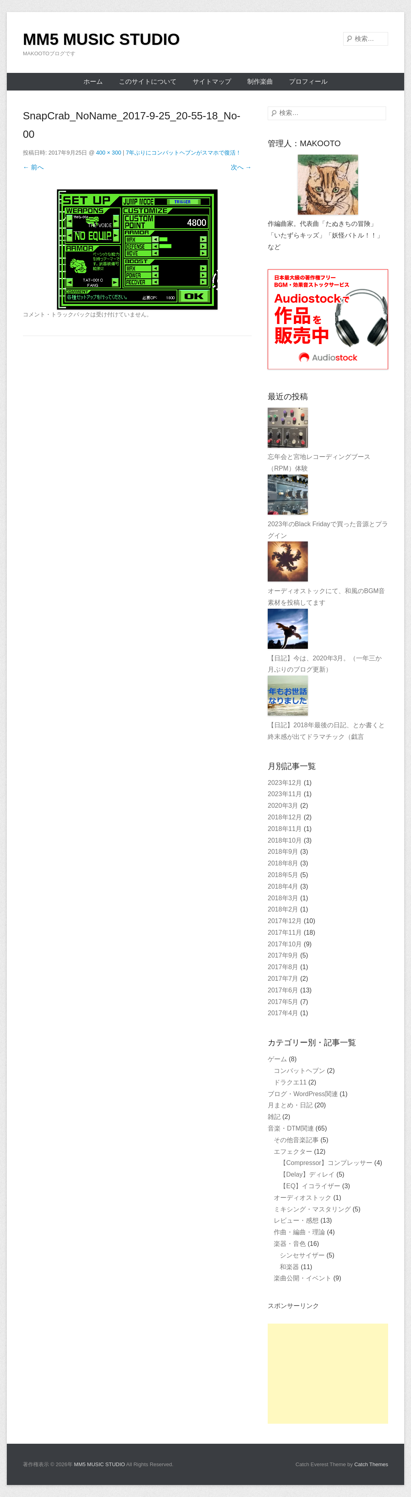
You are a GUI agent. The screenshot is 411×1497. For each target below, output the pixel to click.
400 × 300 (108, 152)
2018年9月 (283, 851)
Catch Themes (371, 1464)
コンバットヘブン (299, 1070)
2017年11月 (285, 932)
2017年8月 (283, 967)
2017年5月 (283, 1001)
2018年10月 (285, 840)
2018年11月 (285, 828)
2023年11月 (285, 794)
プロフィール (308, 81)
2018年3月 (283, 898)
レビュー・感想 (296, 1220)
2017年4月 (283, 1013)
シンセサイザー (302, 1255)
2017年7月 (283, 978)
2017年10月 (285, 944)
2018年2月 (283, 909)
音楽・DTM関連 (291, 1128)
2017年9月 (283, 955)
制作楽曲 (260, 81)
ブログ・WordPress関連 (303, 1094)
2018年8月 (283, 863)
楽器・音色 (290, 1243)
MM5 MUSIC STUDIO (101, 39)
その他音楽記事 (296, 1140)
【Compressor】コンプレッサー (326, 1162)
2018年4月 (283, 886)
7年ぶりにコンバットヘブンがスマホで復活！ (183, 152)
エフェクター (293, 1151)
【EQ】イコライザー (310, 1186)
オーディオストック (303, 1197)
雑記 (274, 1116)
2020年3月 (283, 805)
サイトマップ (212, 81)
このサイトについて (148, 81)
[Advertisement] (328, 1374)
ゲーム (277, 1059)
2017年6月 (283, 990)
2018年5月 (283, 874)
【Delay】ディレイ (307, 1174)
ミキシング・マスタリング (312, 1209)
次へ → (241, 167)
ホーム (93, 81)
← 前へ (33, 167)
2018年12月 (285, 817)
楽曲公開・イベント (303, 1278)
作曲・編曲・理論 (299, 1232)
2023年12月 (285, 782)
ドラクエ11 (290, 1082)
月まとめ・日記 (290, 1105)
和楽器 (289, 1267)
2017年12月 (285, 921)
